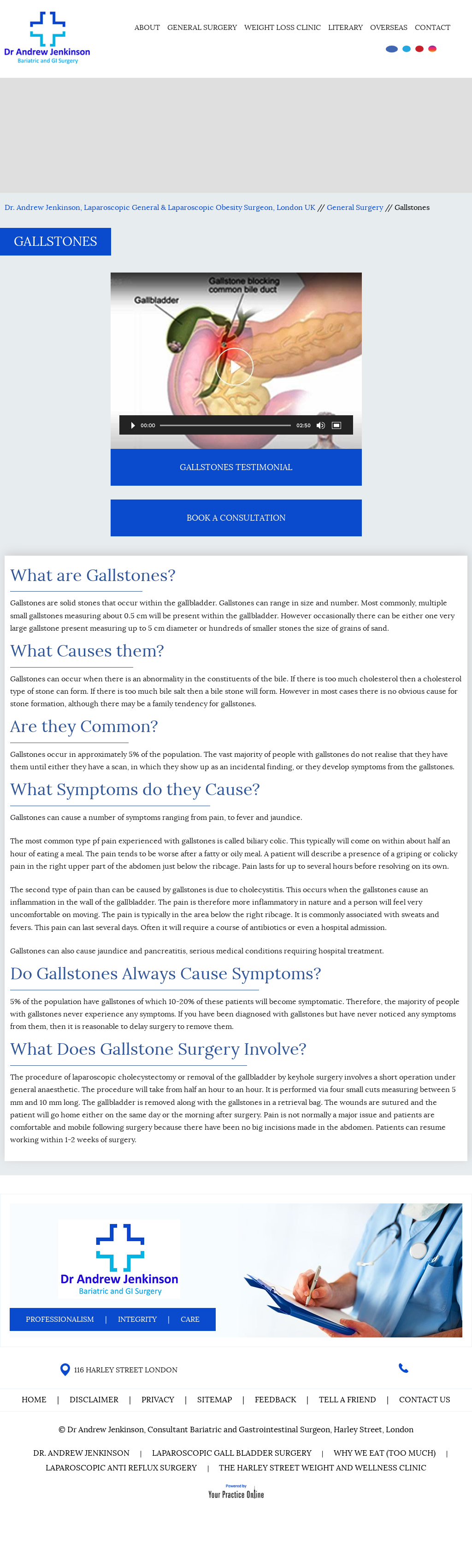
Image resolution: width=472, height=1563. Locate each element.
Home (118, 26)
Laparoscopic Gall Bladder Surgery (232, 1453)
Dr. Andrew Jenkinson (81, 1453)
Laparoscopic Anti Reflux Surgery (121, 1468)
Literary (345, 27)
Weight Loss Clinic (282, 27)
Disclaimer (95, 1400)
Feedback (275, 1400)
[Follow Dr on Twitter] (406, 49)
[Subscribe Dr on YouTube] (419, 49)
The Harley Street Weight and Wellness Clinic (323, 1468)
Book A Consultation (236, 518)
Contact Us (424, 1400)
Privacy (158, 1400)
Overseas (388, 27)
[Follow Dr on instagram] (432, 49)
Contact (432, 27)
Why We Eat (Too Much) (385, 1453)
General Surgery (202, 27)
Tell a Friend (347, 1400)
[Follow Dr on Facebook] (392, 49)
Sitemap (214, 1400)
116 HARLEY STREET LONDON (125, 1370)
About (147, 27)
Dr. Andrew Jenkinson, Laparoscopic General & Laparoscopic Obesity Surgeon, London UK (160, 207)
